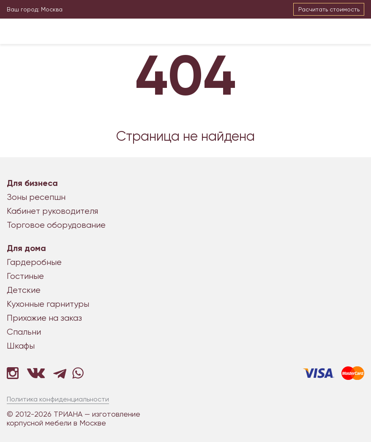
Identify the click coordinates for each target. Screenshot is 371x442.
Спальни (24, 332)
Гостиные (25, 276)
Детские (24, 290)
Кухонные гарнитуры (48, 304)
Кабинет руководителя (52, 211)
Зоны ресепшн (36, 197)
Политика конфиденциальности (58, 399)
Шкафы (21, 346)
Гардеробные (34, 262)
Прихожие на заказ (44, 318)
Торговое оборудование (56, 225)
